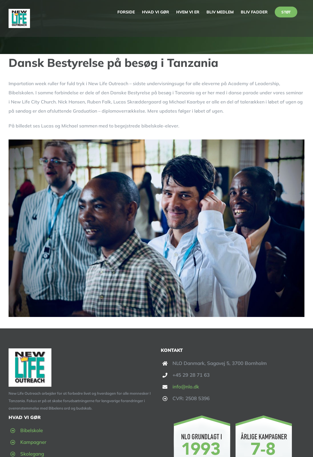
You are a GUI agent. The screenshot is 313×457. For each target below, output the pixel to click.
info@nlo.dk (185, 387)
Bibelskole (31, 430)
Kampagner (33, 442)
